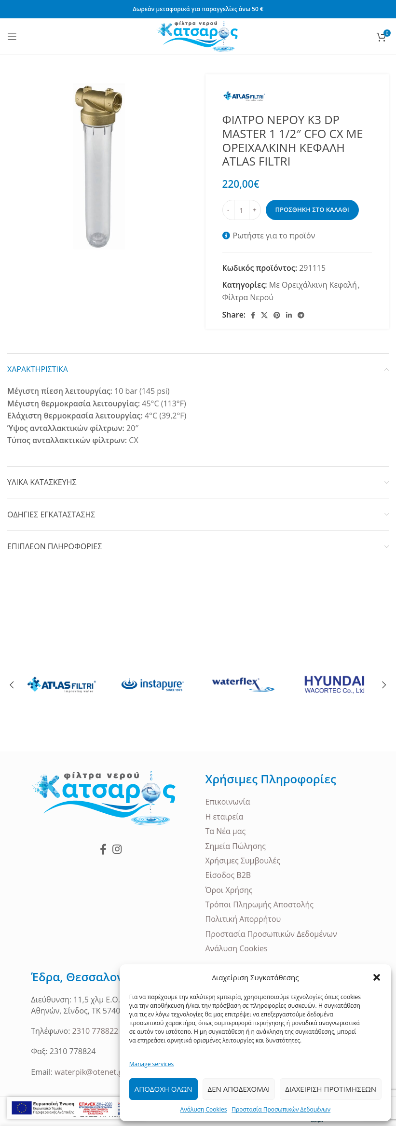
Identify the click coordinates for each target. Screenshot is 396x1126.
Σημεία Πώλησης (235, 846)
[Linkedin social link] (289, 315)
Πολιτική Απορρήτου (243, 919)
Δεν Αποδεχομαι (239, 1089)
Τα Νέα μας (225, 831)
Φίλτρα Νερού (248, 297)
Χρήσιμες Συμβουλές (242, 860)
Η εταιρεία (224, 816)
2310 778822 (95, 1031)
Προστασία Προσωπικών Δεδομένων (281, 1109)
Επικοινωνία (227, 801)
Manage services (151, 1064)
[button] (377, 977)
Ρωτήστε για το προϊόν (274, 235)
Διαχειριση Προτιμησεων (330, 1089)
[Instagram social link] (116, 849)
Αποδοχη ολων (163, 1089)
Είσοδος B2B (228, 875)
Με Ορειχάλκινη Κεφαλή (313, 284)
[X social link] (264, 315)
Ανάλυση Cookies (203, 1109)
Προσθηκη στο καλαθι (312, 209)
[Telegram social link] (301, 315)
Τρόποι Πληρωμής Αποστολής (259, 904)
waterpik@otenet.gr (90, 1072)
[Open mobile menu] (12, 36)
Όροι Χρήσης (229, 890)
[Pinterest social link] (277, 315)
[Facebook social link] (253, 315)
